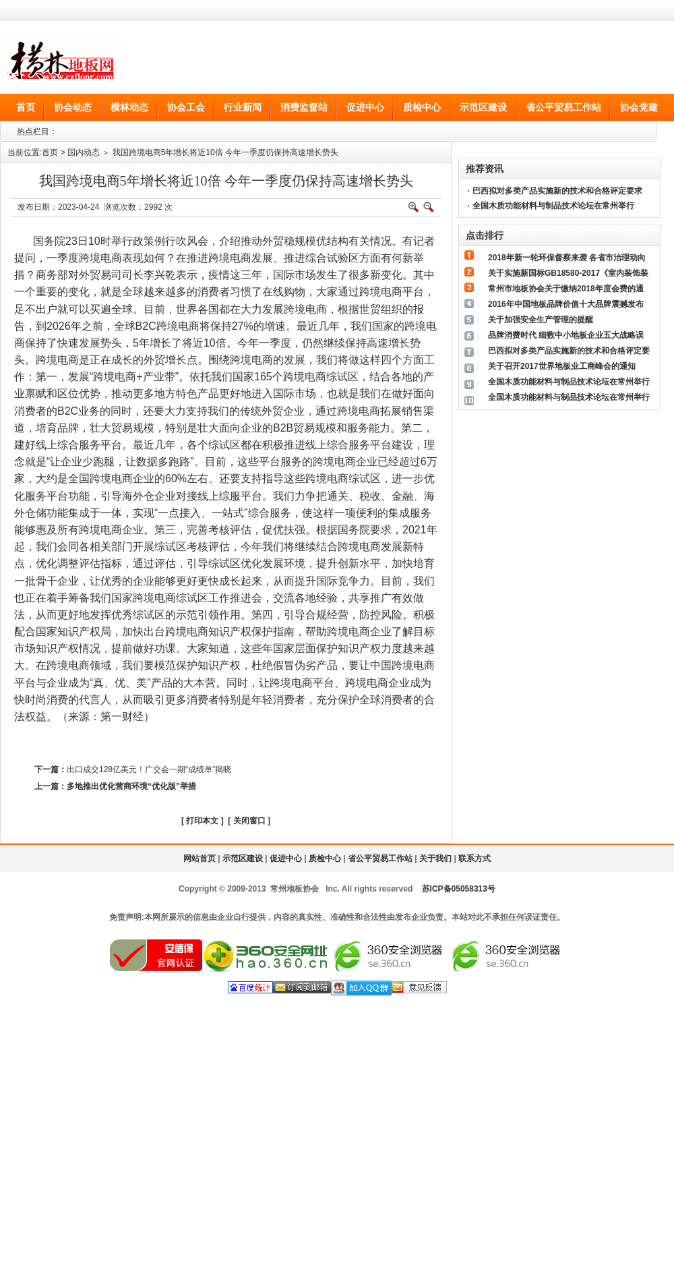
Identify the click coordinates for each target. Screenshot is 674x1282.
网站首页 (199, 858)
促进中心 (286, 858)
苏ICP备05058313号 (458, 889)
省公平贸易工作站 (380, 858)
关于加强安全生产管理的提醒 (540, 319)
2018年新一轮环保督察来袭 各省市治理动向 (567, 257)
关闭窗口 (249, 820)
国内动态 (83, 152)
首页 (50, 152)
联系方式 (474, 858)
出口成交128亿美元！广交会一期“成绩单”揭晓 (149, 769)
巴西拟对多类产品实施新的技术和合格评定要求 (557, 191)
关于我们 (435, 858)
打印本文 (202, 820)
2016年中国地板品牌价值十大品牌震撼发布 (566, 304)
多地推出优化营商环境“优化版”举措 (131, 786)
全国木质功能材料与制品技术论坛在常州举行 (553, 205)
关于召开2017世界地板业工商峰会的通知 (562, 366)
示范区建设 (242, 858)
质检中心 (325, 858)
